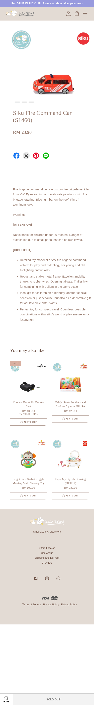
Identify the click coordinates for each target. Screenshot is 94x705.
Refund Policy (69, 604)
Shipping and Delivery (47, 557)
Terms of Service (31, 604)
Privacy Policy (51, 604)
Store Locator (47, 547)
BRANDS (47, 562)
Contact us (47, 552)
